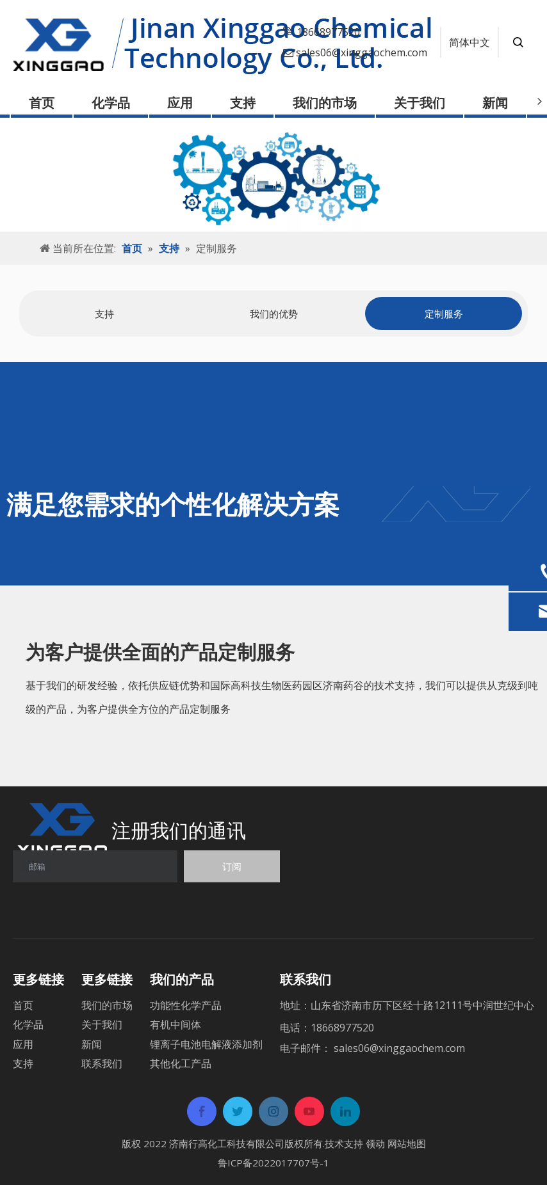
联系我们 (101, 1063)
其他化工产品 (180, 1063)
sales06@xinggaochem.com (361, 52)
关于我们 (419, 102)
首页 (41, 102)
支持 (243, 102)
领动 (375, 1143)
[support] (273, 175)
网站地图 (407, 1143)
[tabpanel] (104, 314)
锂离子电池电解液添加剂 (206, 1044)
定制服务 (444, 313)
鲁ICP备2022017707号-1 (273, 1162)
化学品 (111, 102)
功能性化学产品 (186, 1005)
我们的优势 (274, 313)
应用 (180, 102)
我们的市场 (325, 102)
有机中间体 (175, 1024)
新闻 (495, 102)
